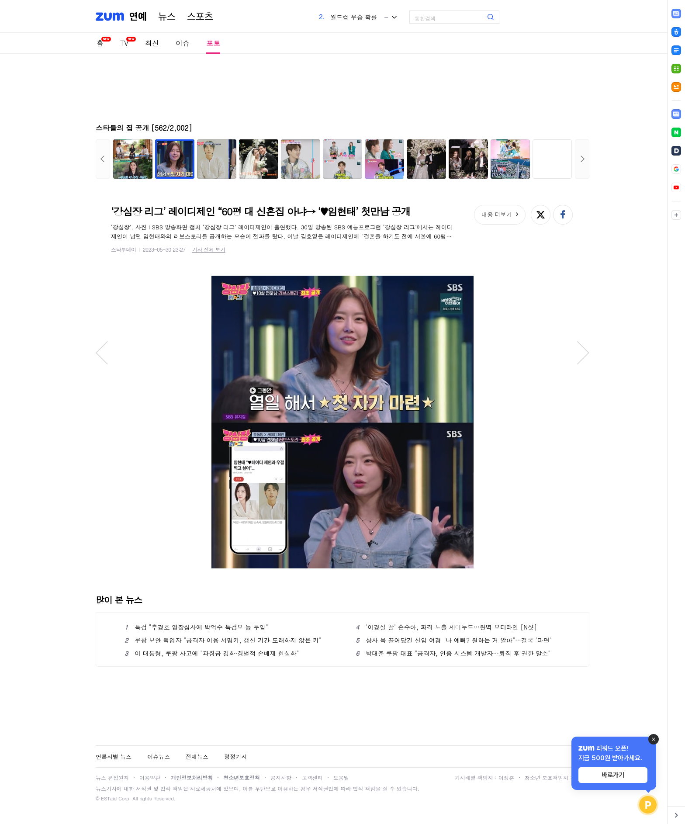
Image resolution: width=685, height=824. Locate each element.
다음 (582, 159)
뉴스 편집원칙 (112, 777)
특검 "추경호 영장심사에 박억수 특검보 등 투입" (196, 627)
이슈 (183, 43)
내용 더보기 (496, 214)
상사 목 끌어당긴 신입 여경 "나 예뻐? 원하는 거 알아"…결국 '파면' (453, 640)
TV (124, 43)
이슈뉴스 (158, 756)
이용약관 (149, 777)
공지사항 (280, 777)
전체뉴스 (197, 756)
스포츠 (200, 16)
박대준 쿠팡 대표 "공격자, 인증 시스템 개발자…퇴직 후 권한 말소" (453, 653)
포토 (213, 43)
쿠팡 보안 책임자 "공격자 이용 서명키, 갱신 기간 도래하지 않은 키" (223, 640)
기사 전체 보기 (208, 249)
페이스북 (563, 215)
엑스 (540, 215)
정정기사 (235, 756)
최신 (152, 43)
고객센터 (312, 777)
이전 (103, 159)
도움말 (341, 777)
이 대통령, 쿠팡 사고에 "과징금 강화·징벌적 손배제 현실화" (212, 653)
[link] (676, 114)
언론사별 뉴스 (113, 756)
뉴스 (167, 16)
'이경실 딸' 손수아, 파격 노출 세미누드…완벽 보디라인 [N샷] (446, 627)
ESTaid (109, 798)
